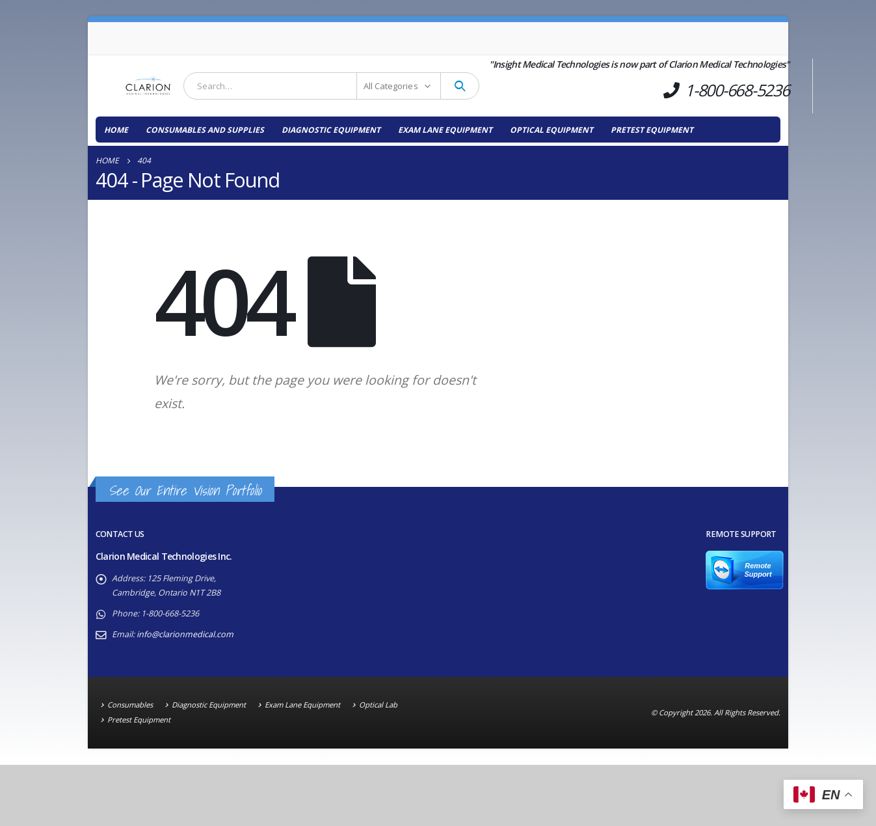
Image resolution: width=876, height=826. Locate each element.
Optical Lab (378, 704)
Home (116, 129)
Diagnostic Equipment (331, 129)
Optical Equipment (551, 129)
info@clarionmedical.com (185, 634)
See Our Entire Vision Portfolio (185, 490)
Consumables (130, 704)
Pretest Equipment (652, 129)
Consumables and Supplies (205, 129)
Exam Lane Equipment (445, 129)
